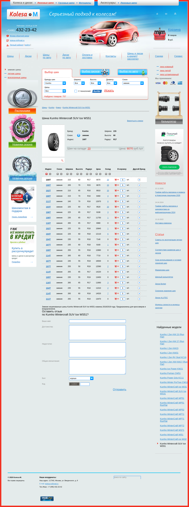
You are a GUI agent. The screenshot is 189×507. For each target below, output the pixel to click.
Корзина (174, 29)
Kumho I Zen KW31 (169, 353)
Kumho (51, 108)
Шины (10, 56)
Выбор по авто (128, 71)
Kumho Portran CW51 (170, 373)
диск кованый (166, 66)
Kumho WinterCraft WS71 (172, 430)
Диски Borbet (160, 284)
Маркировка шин (162, 270)
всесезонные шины (17, 77)
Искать (109, 90)
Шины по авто (47, 56)
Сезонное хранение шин (165, 291)
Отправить (119, 389)
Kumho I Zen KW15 (169, 348)
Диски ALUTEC (161, 298)
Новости (160, 183)
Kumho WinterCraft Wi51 (171, 434)
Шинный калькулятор (164, 277)
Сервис (178, 56)
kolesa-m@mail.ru (17, 40)
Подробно (16, 262)
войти (27, 45)
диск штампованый (169, 74)
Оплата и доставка (87, 56)
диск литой (165, 70)
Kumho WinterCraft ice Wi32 (173, 439)
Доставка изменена (163, 223)
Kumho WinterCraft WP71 (172, 414)
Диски (28, 56)
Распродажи (22, 110)
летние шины (14, 73)
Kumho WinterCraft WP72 (172, 425)
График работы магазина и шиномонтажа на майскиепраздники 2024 (166, 209)
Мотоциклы (85, 3)
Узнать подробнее (19, 217)
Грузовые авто (66, 3)
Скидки (159, 56)
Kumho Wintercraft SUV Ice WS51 (76, 108)
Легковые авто (129, 3)
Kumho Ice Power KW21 (171, 369)
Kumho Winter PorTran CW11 (174, 382)
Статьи (159, 234)
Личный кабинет (16, 45)
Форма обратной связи (19, 36)
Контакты (111, 56)
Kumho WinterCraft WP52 (172, 409)
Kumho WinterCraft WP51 (172, 398)
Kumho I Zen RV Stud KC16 (173, 357)
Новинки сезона (22, 144)
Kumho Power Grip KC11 (172, 378)
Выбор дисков (90, 71)
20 (89, 148)
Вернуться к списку (135, 121)
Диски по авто (66, 56)
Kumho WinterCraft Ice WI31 (173, 387)
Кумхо (58, 108)
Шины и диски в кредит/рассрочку (135, 56)
